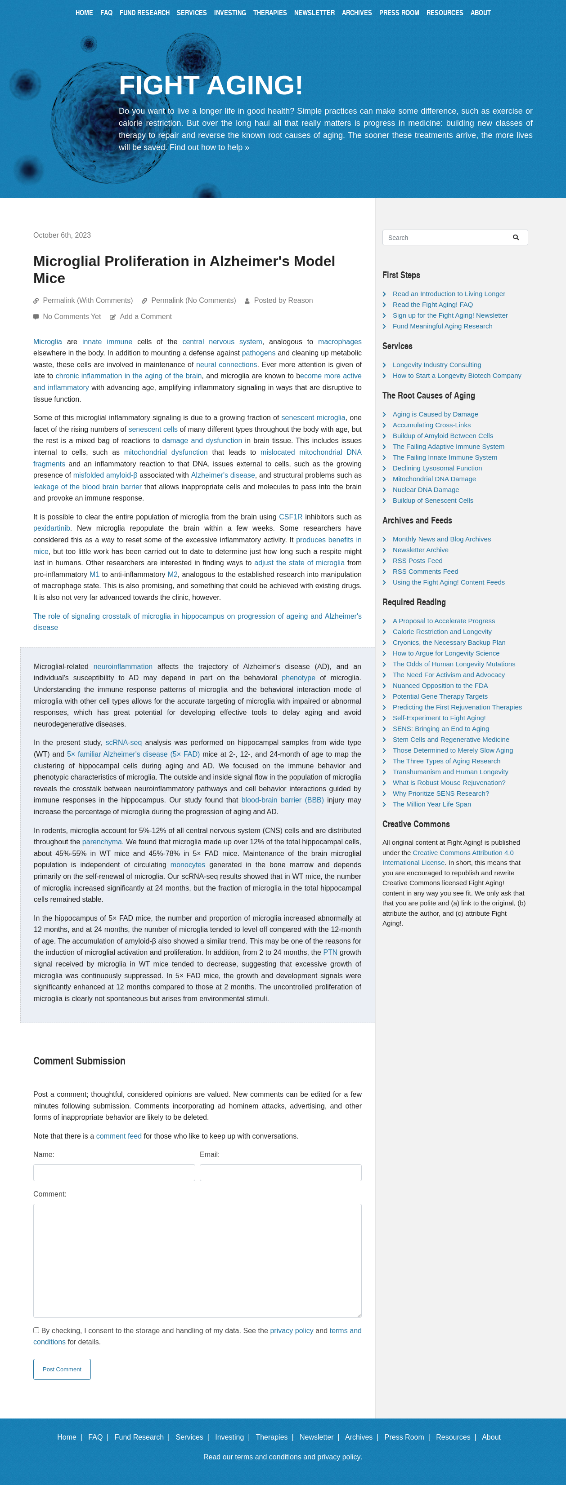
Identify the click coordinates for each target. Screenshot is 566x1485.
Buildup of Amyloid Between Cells (443, 435)
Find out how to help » (209, 147)
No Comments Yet (73, 316)
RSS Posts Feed (418, 560)
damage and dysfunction (202, 440)
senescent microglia (314, 417)
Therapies (270, 12)
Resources (445, 12)
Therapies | (276, 1437)
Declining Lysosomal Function (437, 468)
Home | (71, 1437)
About (481, 12)
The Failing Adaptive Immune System (448, 446)
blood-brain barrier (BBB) (283, 800)
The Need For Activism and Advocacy (449, 674)
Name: (43, 1154)
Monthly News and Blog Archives (442, 539)
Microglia (47, 342)
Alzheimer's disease (223, 475)
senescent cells (153, 429)
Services (192, 12)
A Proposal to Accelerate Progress (444, 621)
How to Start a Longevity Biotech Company (457, 375)
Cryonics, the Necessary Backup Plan (449, 642)
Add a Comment (146, 316)
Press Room (399, 12)
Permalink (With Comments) (88, 300)
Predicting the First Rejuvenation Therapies (457, 707)
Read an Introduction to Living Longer (449, 293)
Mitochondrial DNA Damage (434, 479)
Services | (194, 1437)
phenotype (298, 678)
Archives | (363, 1437)
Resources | (458, 1437)
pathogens (259, 353)
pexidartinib (51, 528)
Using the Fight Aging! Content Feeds (449, 582)
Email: (210, 1154)
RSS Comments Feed (425, 571)
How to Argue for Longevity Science (446, 653)
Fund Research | (144, 1437)
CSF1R (290, 517)
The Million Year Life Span (432, 804)
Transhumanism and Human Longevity (450, 772)
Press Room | (409, 1437)
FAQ (106, 12)
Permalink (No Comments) (193, 300)
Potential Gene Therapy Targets (440, 696)
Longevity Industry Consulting (437, 364)
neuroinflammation (123, 666)
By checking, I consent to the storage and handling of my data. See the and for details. (197, 1336)
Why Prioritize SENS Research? (441, 793)
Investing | (234, 1437)
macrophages (340, 342)
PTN (330, 952)
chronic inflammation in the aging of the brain (129, 376)
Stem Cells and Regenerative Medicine (451, 739)
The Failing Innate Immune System (445, 457)
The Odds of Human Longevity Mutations (454, 664)
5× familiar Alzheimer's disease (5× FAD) (133, 754)
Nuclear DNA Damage (426, 489)
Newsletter (314, 12)
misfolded (88, 475)
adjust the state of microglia (299, 563)
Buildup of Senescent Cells (433, 500)
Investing (230, 12)
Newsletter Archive (421, 550)
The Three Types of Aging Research (447, 761)
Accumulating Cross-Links (432, 425)
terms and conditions (268, 1457)
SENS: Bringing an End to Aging (441, 728)
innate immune (107, 342)
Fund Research (145, 12)
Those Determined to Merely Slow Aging (453, 750)
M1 (94, 574)
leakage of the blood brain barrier (87, 487)
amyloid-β (122, 475)
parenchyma (102, 842)
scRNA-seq (123, 742)
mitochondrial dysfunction (166, 452)
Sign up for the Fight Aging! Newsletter (450, 315)
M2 (173, 574)
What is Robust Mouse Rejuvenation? (449, 782)
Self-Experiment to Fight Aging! (439, 718)
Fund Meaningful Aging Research (443, 326)
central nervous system (222, 342)
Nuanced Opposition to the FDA (440, 685)
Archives (357, 12)
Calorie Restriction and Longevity (442, 631)
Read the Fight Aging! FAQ (433, 304)
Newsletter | (322, 1437)
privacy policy (291, 1330)
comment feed (119, 1136)
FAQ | (100, 1437)
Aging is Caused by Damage (435, 414)
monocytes (188, 865)
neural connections (226, 364)
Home (84, 12)
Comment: (50, 1194)
